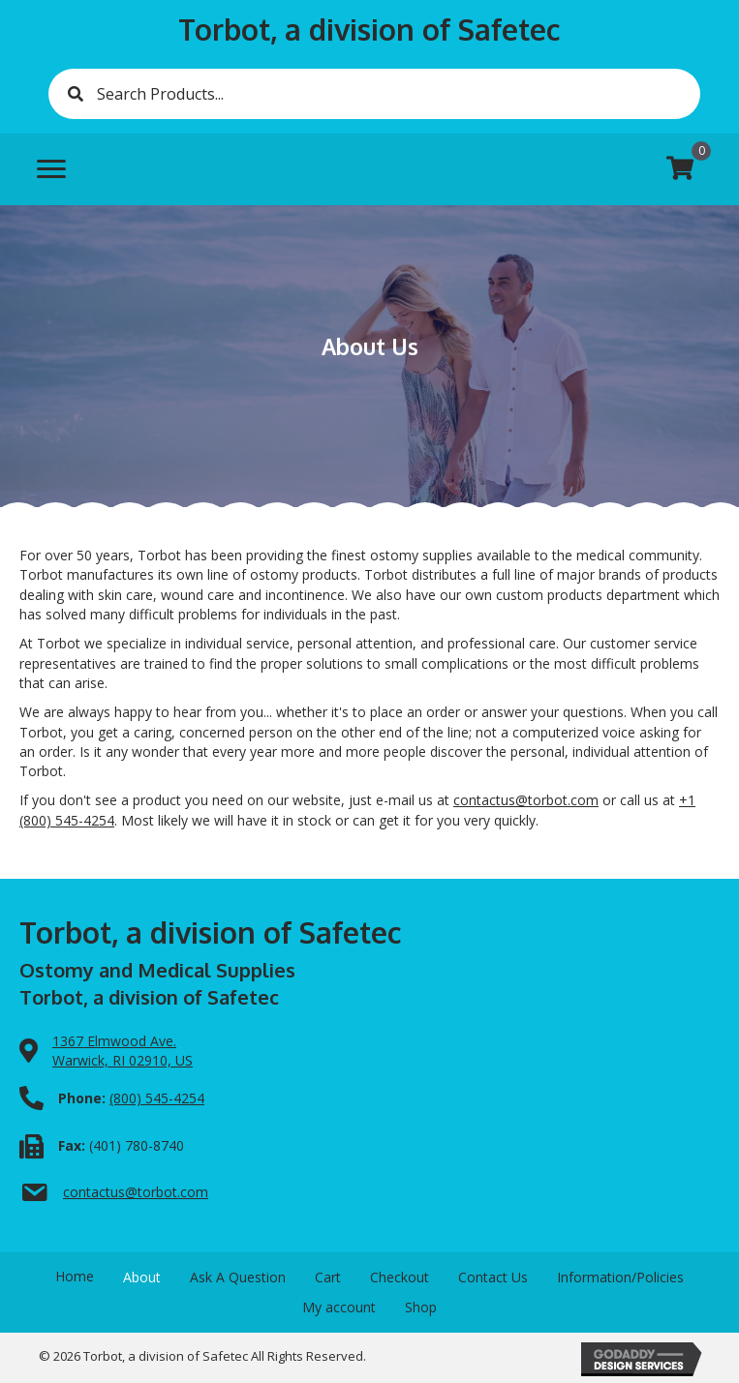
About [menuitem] (142, 1277)
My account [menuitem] (339, 1307)
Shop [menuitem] (421, 1307)
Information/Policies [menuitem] (620, 1277)
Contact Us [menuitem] (493, 1277)
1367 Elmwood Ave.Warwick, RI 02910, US (122, 1050)
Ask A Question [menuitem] (238, 1277)
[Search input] (374, 94)
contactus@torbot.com (526, 800)
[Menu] (51, 169)
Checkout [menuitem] (399, 1277)
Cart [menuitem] (328, 1277)
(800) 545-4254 (156, 1098)
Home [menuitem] (74, 1276)
